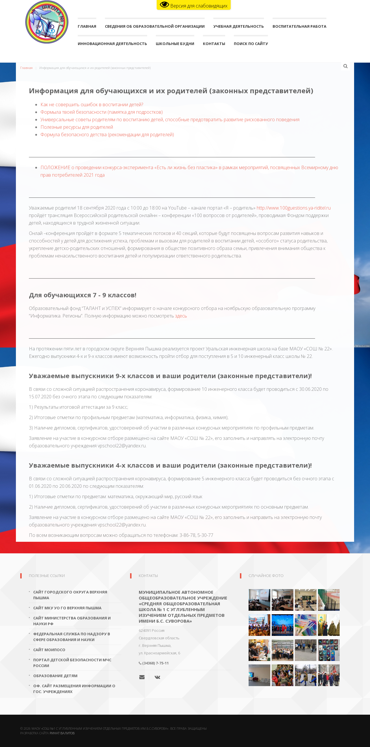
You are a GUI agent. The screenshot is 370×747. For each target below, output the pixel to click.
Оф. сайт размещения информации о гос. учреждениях (74, 688)
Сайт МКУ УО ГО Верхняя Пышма (67, 607)
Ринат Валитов (62, 733)
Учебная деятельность (238, 27)
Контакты (214, 45)
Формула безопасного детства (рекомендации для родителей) (107, 134)
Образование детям (55, 675)
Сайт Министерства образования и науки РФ (72, 620)
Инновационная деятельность (112, 45)
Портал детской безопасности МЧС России (72, 662)
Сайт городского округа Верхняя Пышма (70, 594)
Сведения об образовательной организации (155, 27)
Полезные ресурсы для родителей (76, 127)
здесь (181, 316)
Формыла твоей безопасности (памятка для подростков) (101, 112)
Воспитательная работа (299, 27)
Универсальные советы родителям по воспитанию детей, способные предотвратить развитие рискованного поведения (169, 119)
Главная (87, 27)
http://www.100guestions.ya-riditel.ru (294, 208)
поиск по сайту (251, 45)
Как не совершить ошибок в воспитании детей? (91, 104)
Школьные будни (175, 45)
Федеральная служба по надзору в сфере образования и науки (71, 636)
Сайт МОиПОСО (49, 649)
